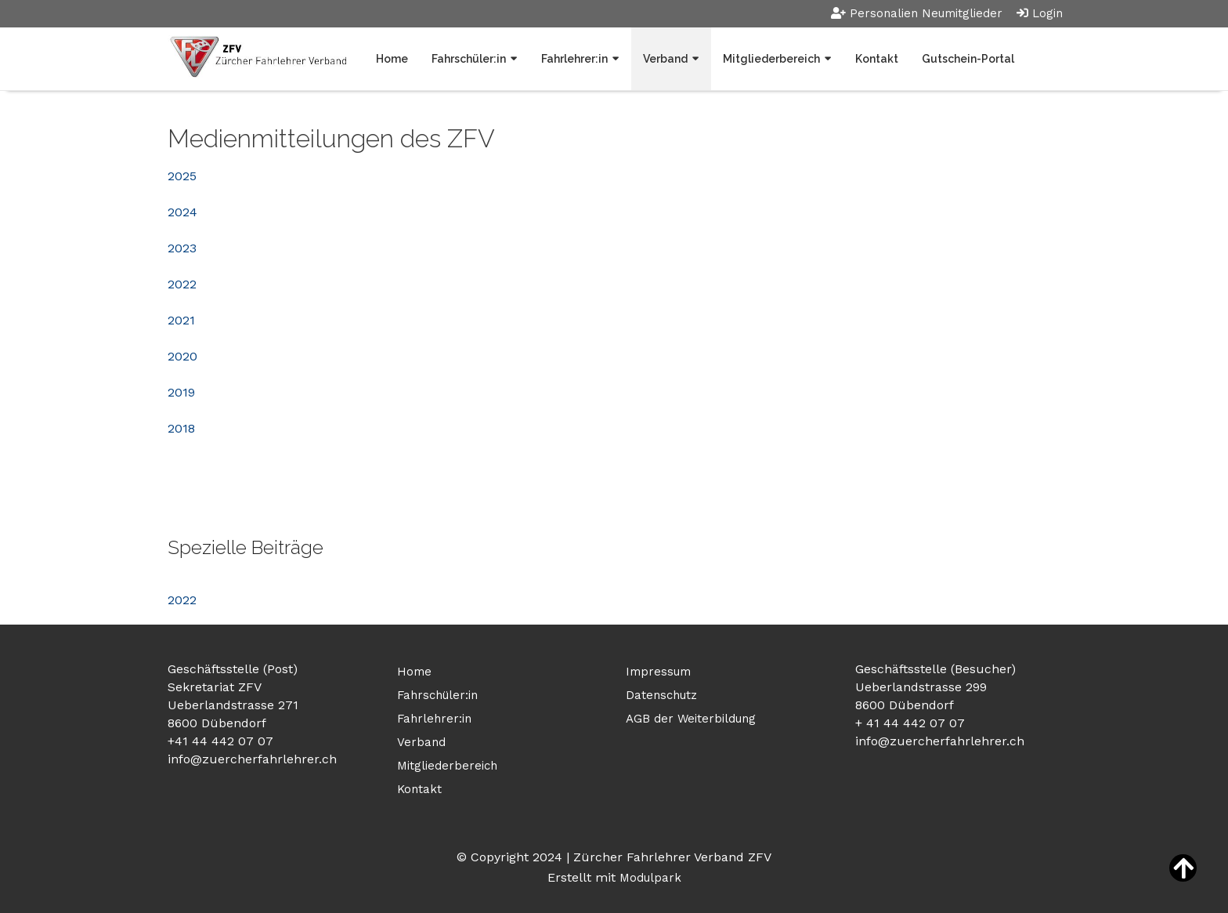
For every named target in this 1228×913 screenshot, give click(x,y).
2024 (182, 212)
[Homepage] (257, 58)
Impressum (658, 672)
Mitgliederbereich (771, 59)
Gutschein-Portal (968, 59)
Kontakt (876, 59)
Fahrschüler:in (469, 59)
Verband (665, 59)
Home (392, 59)
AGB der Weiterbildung (691, 719)
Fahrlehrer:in (574, 59)
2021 (181, 320)
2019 (181, 392)
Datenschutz (661, 695)
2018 (181, 428)
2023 (182, 248)
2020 (182, 356)
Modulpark (650, 878)
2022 (182, 284)
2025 (182, 175)
